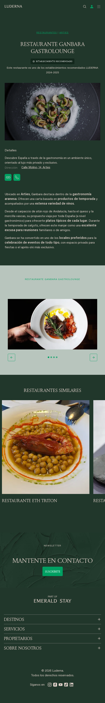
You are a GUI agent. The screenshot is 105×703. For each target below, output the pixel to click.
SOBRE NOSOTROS (22, 648)
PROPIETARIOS (18, 638)
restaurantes (46, 33)
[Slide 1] (48, 357)
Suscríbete (52, 571)
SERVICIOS (14, 629)
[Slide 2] (51, 357)
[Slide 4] (56, 357)
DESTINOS (14, 619)
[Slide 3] (54, 357)
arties (64, 33)
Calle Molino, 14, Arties (35, 167)
